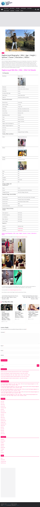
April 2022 (2, 402)
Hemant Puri (10, 59)
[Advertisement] (20, 19)
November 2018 (3, 420)
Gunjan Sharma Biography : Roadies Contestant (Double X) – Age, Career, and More (14, 373)
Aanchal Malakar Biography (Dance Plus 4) (14, 289)
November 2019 (3, 412)
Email (2, 350)
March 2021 (3, 404)
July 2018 (2, 427)
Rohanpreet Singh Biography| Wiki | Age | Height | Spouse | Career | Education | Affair (15, 374)
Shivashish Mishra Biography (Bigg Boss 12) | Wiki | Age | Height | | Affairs (13, 394)
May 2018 (2, 430)
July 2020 (2, 409)
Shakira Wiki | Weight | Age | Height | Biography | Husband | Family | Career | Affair (33, 314)
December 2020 (3, 407)
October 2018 (3, 422)
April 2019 (2, 415)
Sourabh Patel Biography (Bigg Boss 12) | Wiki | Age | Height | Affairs (12, 391)
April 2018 (2, 432)
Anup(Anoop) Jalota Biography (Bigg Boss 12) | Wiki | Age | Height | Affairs (13, 386)
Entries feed (3, 459)
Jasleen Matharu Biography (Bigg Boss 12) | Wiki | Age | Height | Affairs (12, 389)
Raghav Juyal (20, 230)
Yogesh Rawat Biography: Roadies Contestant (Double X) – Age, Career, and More (14, 378)
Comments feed (3, 461)
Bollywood (12, 8)
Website (2, 355)
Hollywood (6, 8)
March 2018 (3, 433)
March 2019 (3, 417)
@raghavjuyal (20, 228)
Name (2, 345)
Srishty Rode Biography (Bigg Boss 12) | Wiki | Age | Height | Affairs (12, 383)
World (22, 10)
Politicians (29, 8)
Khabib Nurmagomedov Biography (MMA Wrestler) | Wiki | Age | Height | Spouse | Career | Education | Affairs (6, 315)
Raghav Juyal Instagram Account (22, 236)
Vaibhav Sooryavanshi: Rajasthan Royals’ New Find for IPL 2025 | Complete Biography (15, 371)
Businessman (23, 8)
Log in (2, 458)
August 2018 (3, 425)
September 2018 (3, 423)
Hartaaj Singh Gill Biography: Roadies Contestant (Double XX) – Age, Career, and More (15, 376)
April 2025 (2, 401)
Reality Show (6, 10)
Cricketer (12, 10)
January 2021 (3, 406)
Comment (3, 332)
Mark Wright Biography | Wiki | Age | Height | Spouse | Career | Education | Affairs (19, 314)
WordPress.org (3, 462)
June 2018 (2, 428)
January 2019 (3, 419)
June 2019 (2, 414)
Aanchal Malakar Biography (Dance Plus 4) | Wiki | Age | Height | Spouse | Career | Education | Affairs (9, 297)
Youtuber (17, 8)
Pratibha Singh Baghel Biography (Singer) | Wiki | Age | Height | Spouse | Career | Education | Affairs (30, 297)
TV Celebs (17, 10)
